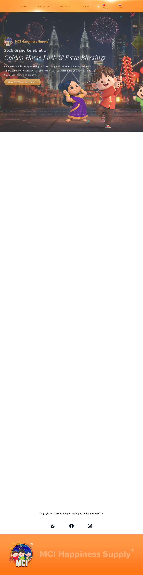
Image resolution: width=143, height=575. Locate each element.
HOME (23, 6)
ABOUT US (43, 6)
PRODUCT (65, 6)
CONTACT (86, 6)
